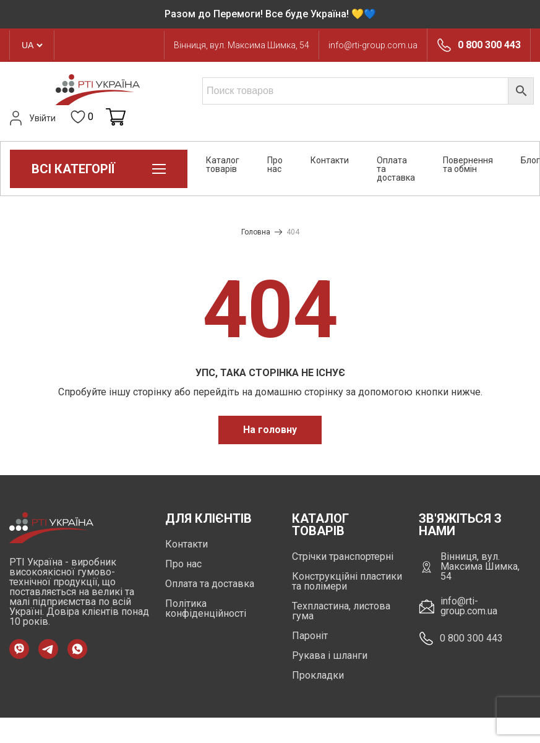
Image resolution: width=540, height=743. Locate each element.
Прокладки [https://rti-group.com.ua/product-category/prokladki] (318, 675)
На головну (270, 430)
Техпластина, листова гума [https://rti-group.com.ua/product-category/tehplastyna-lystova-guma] (341, 611)
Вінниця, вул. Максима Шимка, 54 (241, 45)
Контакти (330, 160)
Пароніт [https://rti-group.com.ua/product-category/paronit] (310, 636)
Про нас (275, 164)
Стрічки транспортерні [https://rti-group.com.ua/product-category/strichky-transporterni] (342, 556)
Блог (530, 160)
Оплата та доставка (396, 169)
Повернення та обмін (468, 164)
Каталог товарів (222, 164)
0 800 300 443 (489, 45)
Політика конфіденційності (205, 608)
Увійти (31, 118)
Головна (255, 232)
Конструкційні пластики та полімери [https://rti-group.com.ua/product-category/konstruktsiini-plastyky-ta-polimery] (347, 581)
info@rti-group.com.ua (373, 45)
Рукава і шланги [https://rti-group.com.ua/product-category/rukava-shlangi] (329, 655)
